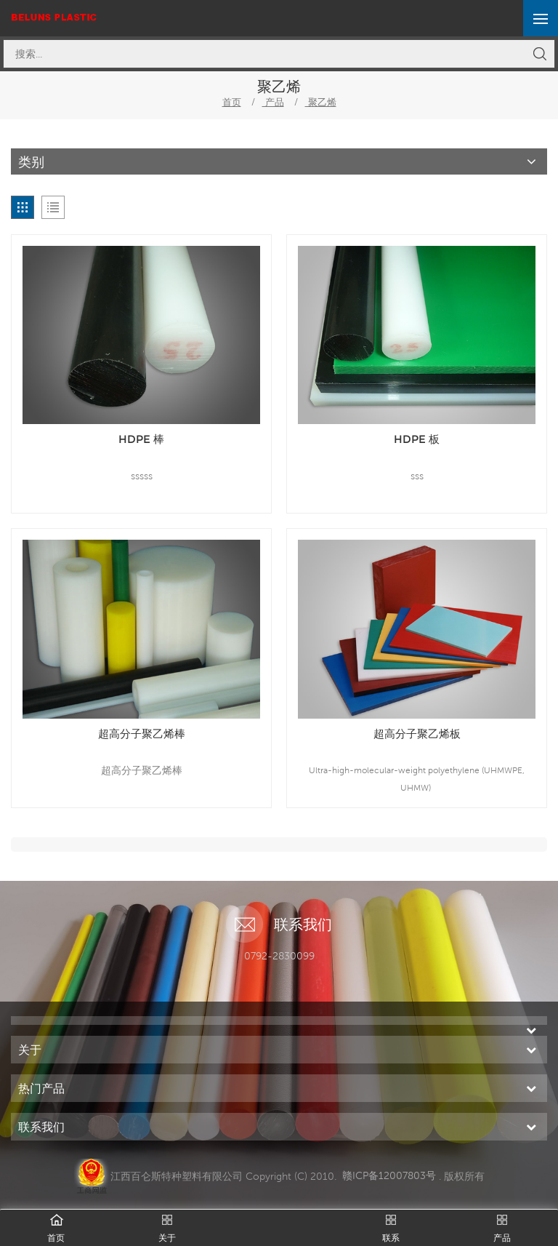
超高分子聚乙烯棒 (141, 733)
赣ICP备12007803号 (389, 1175)
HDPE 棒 (141, 439)
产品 (273, 102)
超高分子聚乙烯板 (417, 733)
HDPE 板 (417, 439)
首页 (231, 102)
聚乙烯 (320, 102)
